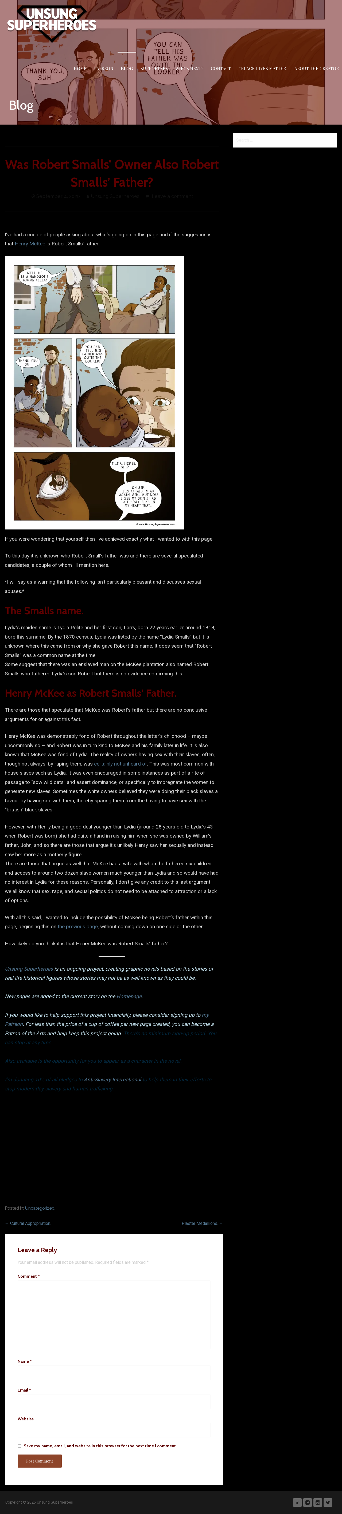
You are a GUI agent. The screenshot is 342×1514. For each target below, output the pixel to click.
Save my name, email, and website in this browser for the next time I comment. (100, 1446)
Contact (221, 68)
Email (24, 1390)
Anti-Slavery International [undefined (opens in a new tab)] (112, 1080)
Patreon (103, 68)
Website (26, 1418)
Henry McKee (30, 244)
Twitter (328, 1502)
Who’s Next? (189, 68)
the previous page (78, 926)
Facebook (307, 1502)
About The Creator (316, 68)
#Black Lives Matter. (262, 68)
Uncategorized (40, 1208)
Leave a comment (172, 196)
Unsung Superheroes (115, 196)
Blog (127, 68)
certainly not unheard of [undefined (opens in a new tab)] (120, 764)
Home (80, 68)
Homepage (129, 996)
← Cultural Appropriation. (28, 1223)
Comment (29, 1276)
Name (25, 1361)
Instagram (317, 1502)
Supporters (154, 68)
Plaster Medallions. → (202, 1223)
